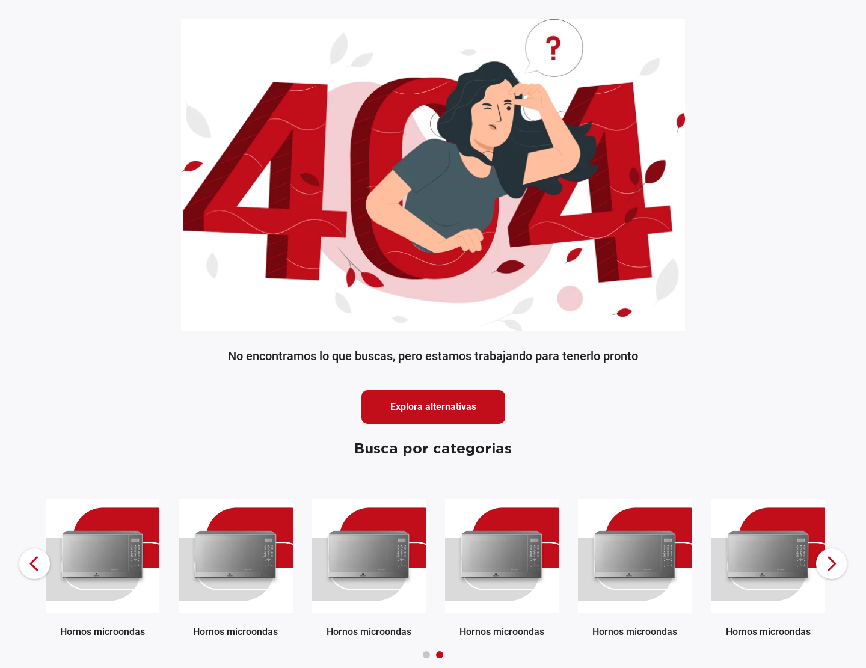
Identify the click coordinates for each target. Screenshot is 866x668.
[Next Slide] (831, 564)
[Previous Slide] (35, 564)
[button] (426, 654)
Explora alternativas (433, 406)
